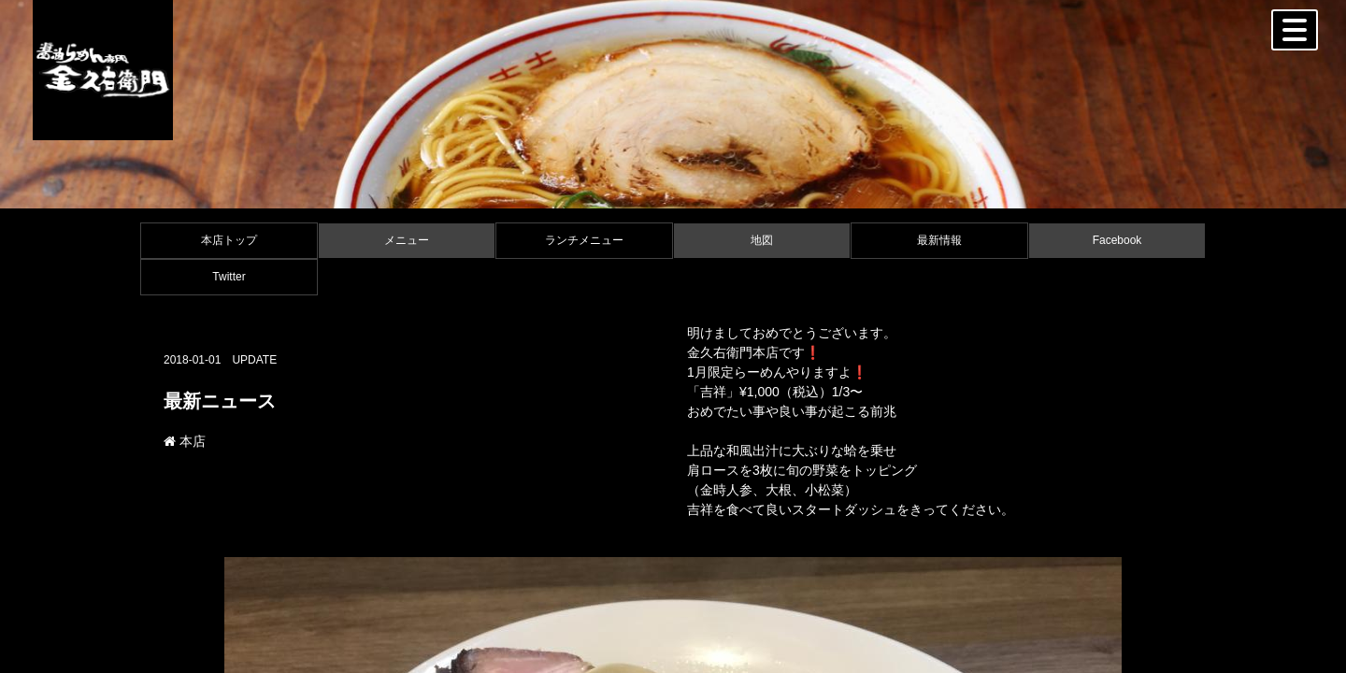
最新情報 (939, 240)
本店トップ (229, 240)
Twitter (228, 276)
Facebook (1117, 240)
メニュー (406, 240)
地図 (762, 240)
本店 (185, 441)
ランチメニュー (584, 240)
